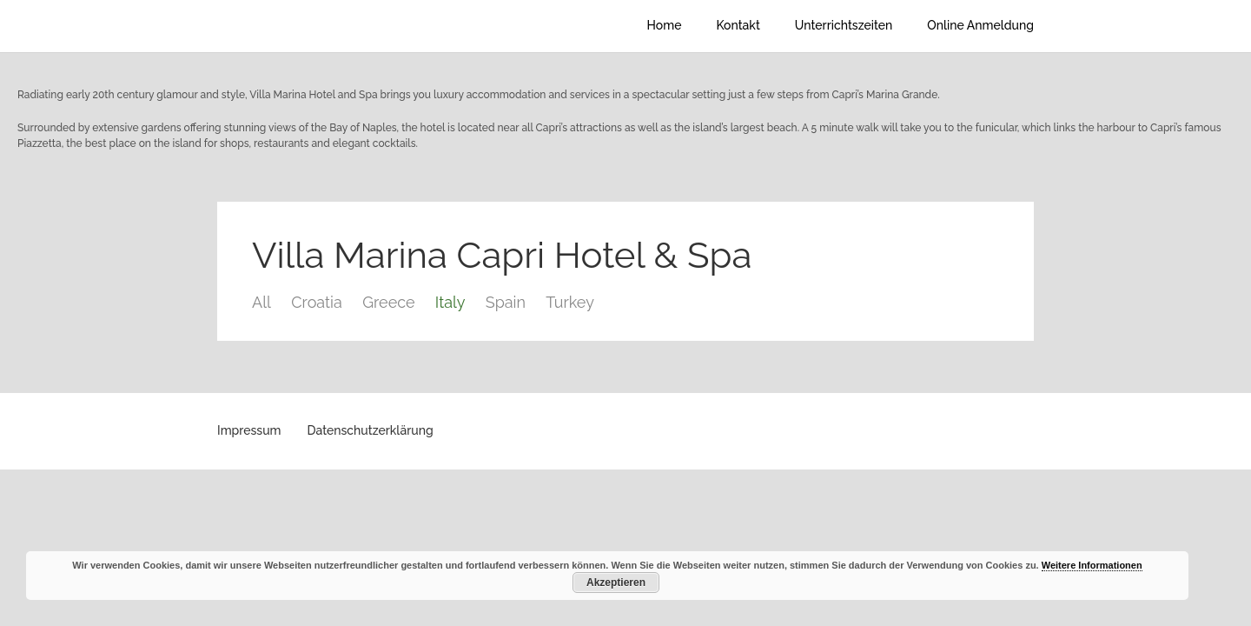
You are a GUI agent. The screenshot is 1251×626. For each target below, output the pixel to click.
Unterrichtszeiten (843, 25)
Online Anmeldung (980, 25)
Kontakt (737, 25)
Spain (506, 302)
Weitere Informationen (1092, 565)
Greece (388, 302)
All (261, 302)
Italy (450, 302)
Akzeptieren (615, 582)
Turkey (570, 302)
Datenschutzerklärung (371, 430)
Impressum (249, 430)
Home (664, 25)
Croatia (316, 302)
